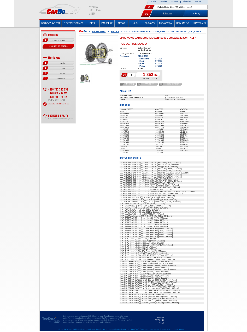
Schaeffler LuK (144, 48)
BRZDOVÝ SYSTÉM (50, 23)
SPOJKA (115, 32)
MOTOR (121, 23)
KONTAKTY (199, 2)
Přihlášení (167, 13)
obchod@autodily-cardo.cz (58, 104)
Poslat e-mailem (173, 84)
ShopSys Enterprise (139, 329)
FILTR (92, 23)
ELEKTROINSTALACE (73, 23)
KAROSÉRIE (107, 23)
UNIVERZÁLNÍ (199, 23)
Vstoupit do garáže (58, 46)
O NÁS (153, 2)
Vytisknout (149, 84)
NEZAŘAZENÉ (182, 23)
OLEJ (135, 23)
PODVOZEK (150, 23)
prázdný (197, 13)
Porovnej (130, 84)
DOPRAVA (175, 2)
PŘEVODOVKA (166, 23)
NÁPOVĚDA (187, 2)
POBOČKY (164, 2)
